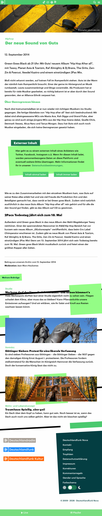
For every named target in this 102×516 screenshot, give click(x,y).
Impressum (69, 463)
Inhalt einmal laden (35, 174)
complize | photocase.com (90, 30)
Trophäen (68, 454)
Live (26, 512)
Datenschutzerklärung (75, 458)
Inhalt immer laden (66, 174)
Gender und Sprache (74, 477)
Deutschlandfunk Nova (75, 440)
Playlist (77, 512)
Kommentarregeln (73, 473)
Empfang (68, 449)
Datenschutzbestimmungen (47, 165)
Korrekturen (69, 468)
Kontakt (67, 444)
